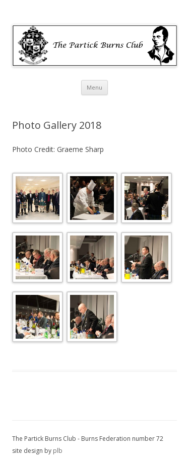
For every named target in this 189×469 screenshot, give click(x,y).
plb (57, 450)
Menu (94, 87)
